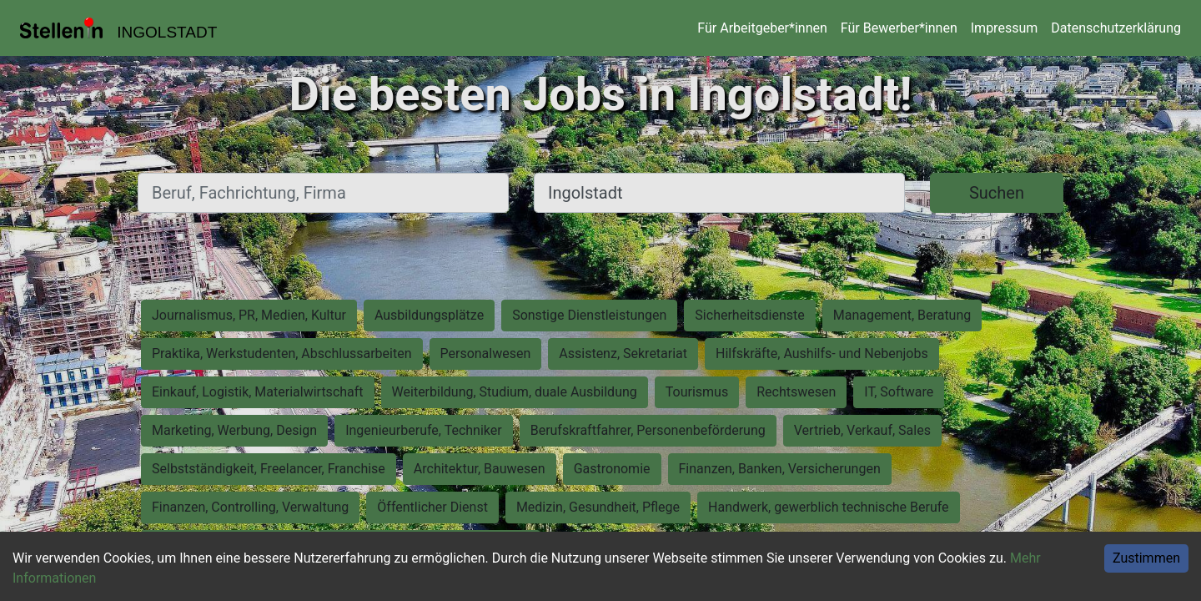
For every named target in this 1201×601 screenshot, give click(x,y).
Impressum (1004, 28)
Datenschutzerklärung (1116, 28)
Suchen (996, 193)
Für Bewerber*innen (899, 28)
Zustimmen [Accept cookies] (1146, 558)
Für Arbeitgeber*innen (762, 28)
